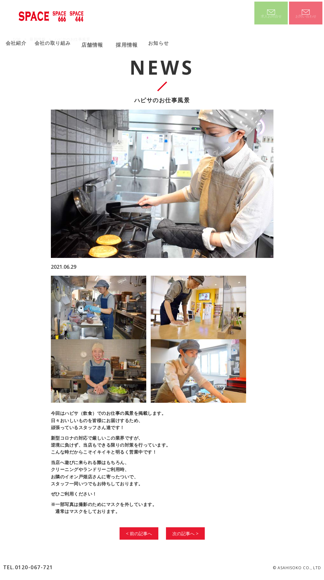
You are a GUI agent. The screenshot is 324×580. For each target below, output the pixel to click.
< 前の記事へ (139, 533)
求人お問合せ (271, 18)
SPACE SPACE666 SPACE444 (52, 15)
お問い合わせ (305, 18)
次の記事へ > (185, 533)
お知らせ (174, 42)
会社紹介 (19, 42)
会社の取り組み (62, 42)
